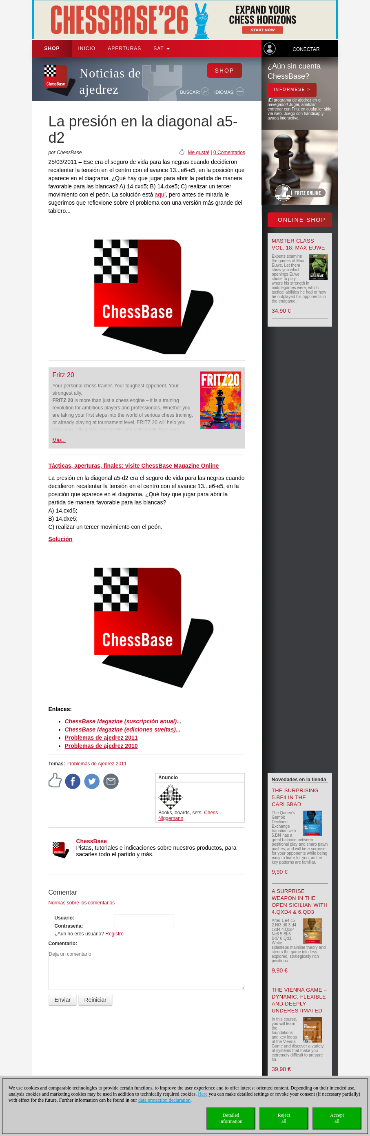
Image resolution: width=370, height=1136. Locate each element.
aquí (160, 194)
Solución (61, 539)
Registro (114, 934)
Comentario (62, 943)
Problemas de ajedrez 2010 (101, 746)
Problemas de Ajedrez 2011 (96, 764)
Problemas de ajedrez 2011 (101, 737)
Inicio (87, 48)
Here (202, 1094)
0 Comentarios (229, 152)
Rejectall (284, 1118)
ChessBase (91, 841)
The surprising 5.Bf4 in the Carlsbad (295, 797)
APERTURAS (124, 48)
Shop (52, 48)
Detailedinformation (231, 1118)
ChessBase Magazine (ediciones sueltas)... (123, 729)
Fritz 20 (63, 374)
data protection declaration (164, 1100)
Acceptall (337, 1118)
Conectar (305, 49)
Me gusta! (198, 152)
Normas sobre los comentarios (82, 903)
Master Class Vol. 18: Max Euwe (298, 244)
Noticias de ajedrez (110, 81)
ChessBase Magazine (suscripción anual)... (123, 721)
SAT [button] (161, 48)
